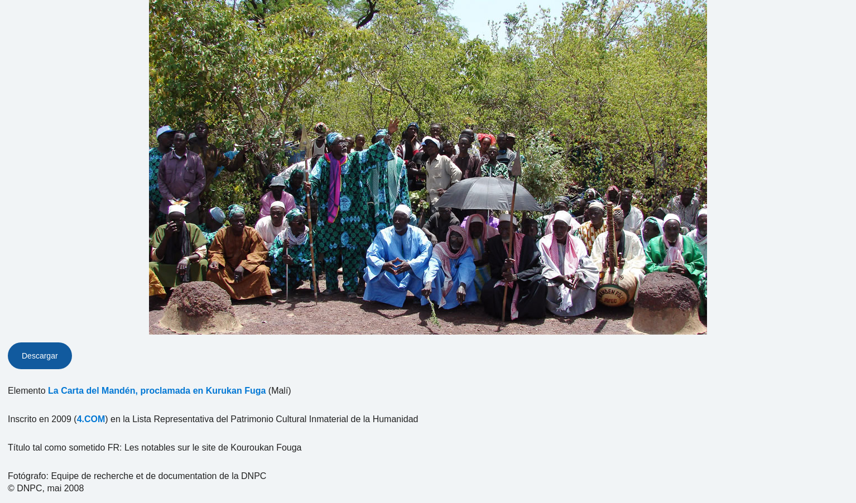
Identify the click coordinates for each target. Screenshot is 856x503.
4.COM (91, 419)
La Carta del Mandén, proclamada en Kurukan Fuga (157, 390)
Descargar (40, 355)
